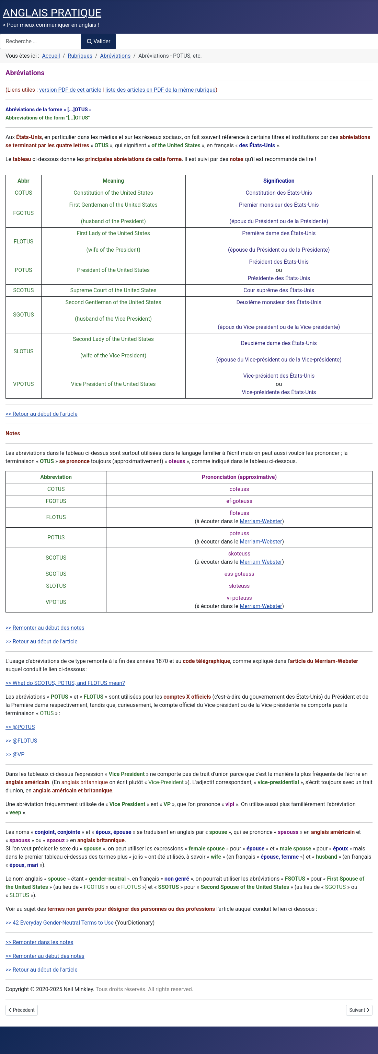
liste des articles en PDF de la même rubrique (160, 90)
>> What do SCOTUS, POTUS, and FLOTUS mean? (65, 683)
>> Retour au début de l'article (41, 414)
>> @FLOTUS (21, 740)
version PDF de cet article (70, 90)
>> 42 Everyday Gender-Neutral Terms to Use (59, 922)
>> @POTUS (20, 727)
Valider (98, 41)
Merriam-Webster (261, 521)
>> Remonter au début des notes (44, 628)
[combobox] (40, 41)
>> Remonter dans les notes (39, 942)
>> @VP (14, 754)
